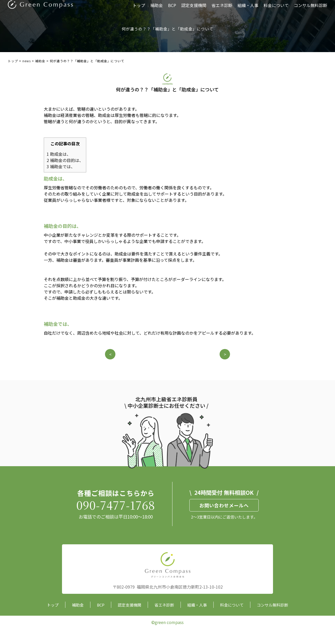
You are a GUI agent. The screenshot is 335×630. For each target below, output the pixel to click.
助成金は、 (59, 154)
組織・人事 (248, 9)
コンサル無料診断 (310, 9)
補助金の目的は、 (65, 160)
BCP (172, 9)
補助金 (156, 9)
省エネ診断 (222, 9)
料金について (276, 9)
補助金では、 (61, 166)
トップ (139, 9)
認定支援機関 (193, 9)
